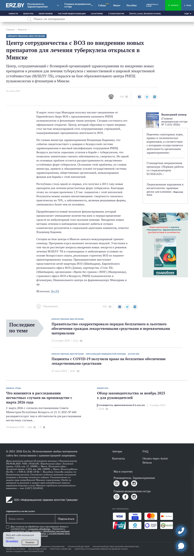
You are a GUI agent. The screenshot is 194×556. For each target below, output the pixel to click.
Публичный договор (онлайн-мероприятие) (115, 547)
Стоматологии (116, 14)
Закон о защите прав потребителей (24, 551)
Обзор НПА (28, 14)
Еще (186, 14)
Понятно (30, 542)
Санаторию (97, 14)
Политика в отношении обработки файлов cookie (101, 549)
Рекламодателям (37, 549)
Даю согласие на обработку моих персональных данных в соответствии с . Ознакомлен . (40, 531)
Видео (116, 5)
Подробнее (12, 541)
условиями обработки (39, 529)
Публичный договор (78, 547)
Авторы (117, 451)
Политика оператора (60, 549)
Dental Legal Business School (145, 14)
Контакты (118, 458)
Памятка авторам (15, 549)
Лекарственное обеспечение (27, 36)
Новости (13, 14)
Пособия (131, 5)
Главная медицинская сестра (77, 5)
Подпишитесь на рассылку (20, 511)
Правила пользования (53, 547)
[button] (139, 97)
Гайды (102, 5)
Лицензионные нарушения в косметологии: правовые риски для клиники (165, 188)
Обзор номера (46, 14)
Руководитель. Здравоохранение (37, 5)
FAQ (145, 451)
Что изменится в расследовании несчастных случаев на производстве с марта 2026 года (39, 397)
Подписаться (66, 518)
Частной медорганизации (72, 14)
